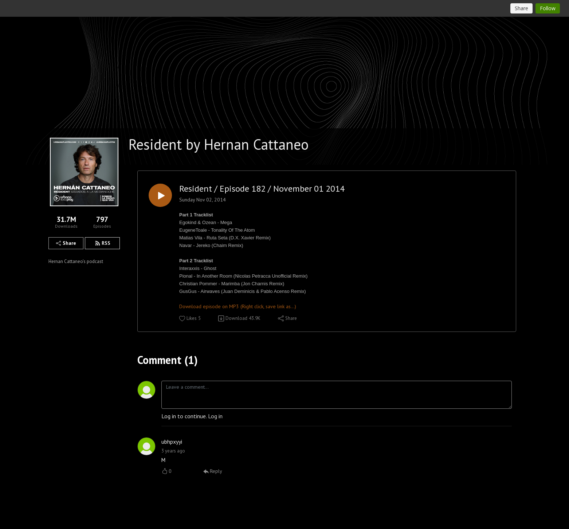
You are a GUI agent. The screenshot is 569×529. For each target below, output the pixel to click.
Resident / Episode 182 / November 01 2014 (262, 189)
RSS (102, 243)
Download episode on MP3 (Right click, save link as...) (237, 306)
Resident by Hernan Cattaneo (219, 144)
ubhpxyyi (171, 441)
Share (66, 243)
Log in (215, 416)
